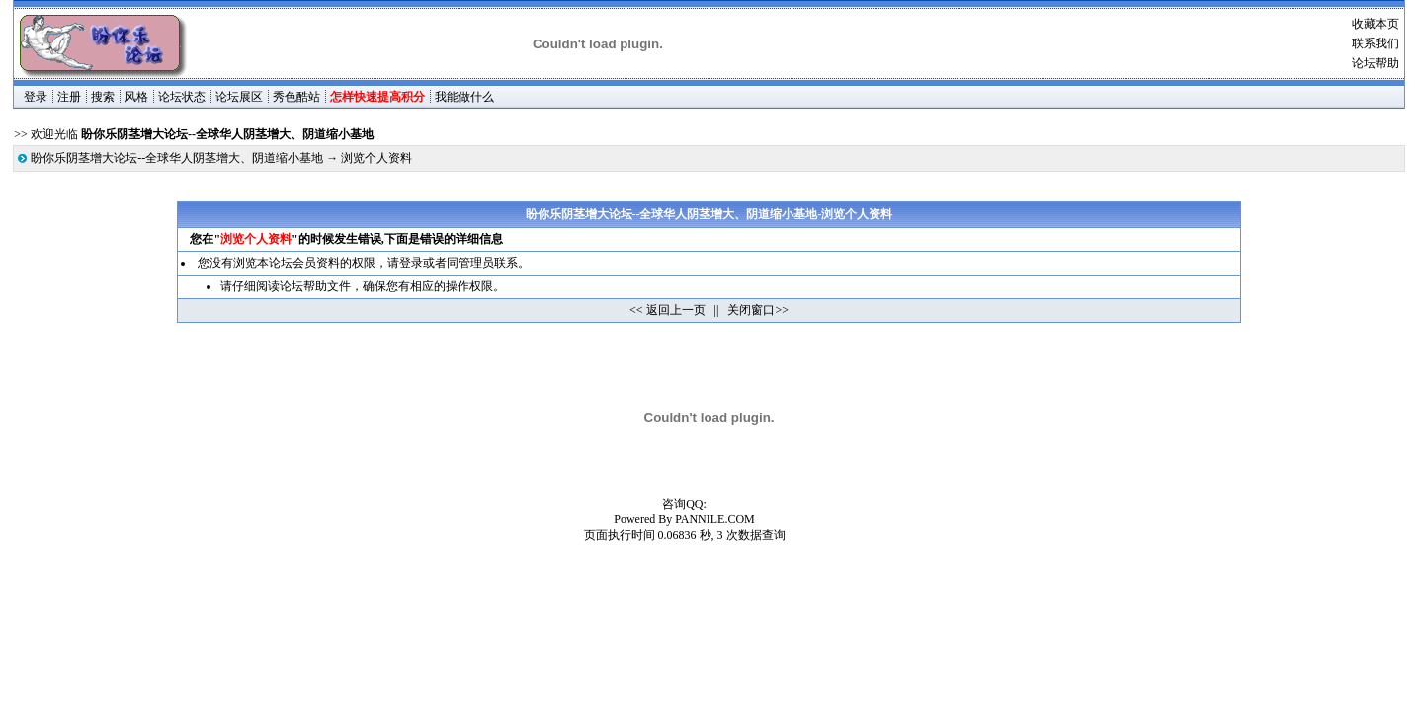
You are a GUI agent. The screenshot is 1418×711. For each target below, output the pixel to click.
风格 (136, 97)
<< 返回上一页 (667, 310)
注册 (69, 97)
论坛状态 (182, 97)
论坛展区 (239, 97)
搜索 (103, 97)
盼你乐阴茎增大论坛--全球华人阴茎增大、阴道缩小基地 (177, 158)
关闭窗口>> (758, 310)
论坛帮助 (1375, 63)
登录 (35, 97)
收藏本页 (1375, 24)
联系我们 (1375, 43)
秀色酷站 (296, 97)
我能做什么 (464, 97)
